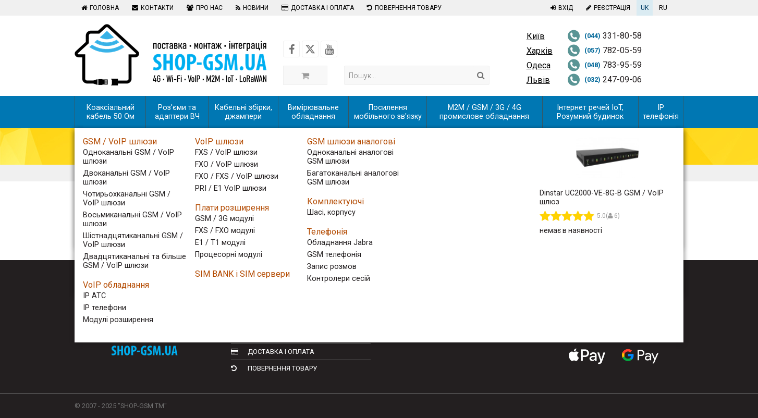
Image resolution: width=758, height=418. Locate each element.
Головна (99, 7)
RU (663, 7)
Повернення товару (403, 7)
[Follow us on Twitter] (310, 49)
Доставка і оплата (316, 7)
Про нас (203, 7)
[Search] (481, 75)
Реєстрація (606, 7)
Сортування (144, 212)
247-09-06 (604, 79)
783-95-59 (604, 64)
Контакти (151, 7)
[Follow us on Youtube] (329, 49)
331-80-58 (604, 35)
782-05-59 (604, 50)
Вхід (560, 7)
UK (645, 7)
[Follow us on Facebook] (291, 49)
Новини (250, 7)
